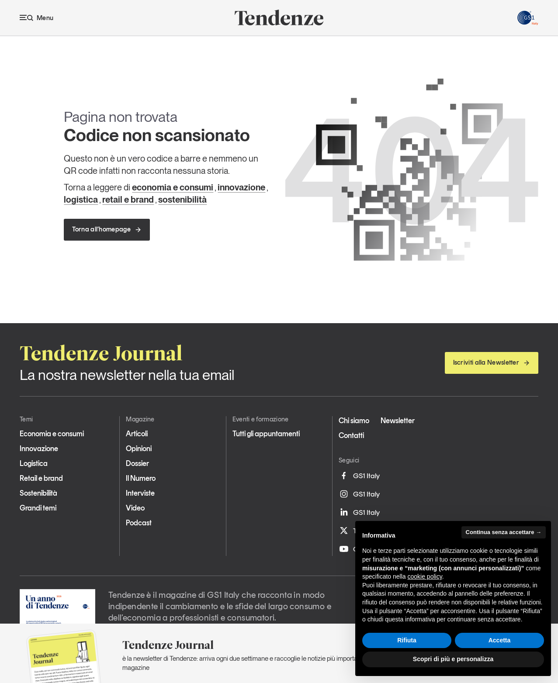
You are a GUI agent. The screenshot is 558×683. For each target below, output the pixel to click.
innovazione (241, 187)
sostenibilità (182, 199)
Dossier (137, 463)
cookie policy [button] (425, 576)
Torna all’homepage (106, 229)
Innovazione (39, 448)
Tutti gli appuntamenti (266, 433)
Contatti (351, 435)
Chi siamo (354, 420)
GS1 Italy (359, 475)
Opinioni (139, 448)
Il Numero (141, 478)
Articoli (137, 433)
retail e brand (128, 199)
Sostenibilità (38, 493)
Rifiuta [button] (406, 640)
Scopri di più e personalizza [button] (453, 658)
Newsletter (398, 420)
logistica (81, 199)
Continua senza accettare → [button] (503, 532)
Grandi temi (38, 508)
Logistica (34, 463)
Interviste (140, 493)
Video (135, 508)
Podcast (139, 522)
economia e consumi (172, 187)
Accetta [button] (500, 640)
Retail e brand (41, 478)
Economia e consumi (52, 433)
